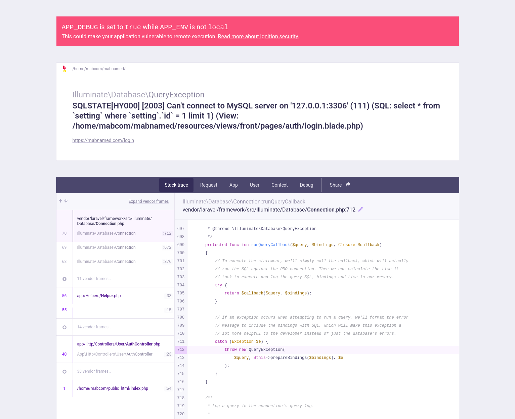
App (233, 185)
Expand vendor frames (149, 201)
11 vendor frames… (94, 278)
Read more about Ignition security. (258, 36)
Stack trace (176, 185)
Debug (306, 185)
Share (340, 185)
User (254, 185)
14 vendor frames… (94, 327)
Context (279, 185)
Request (208, 185)
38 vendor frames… (94, 371)
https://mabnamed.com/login (103, 140)
